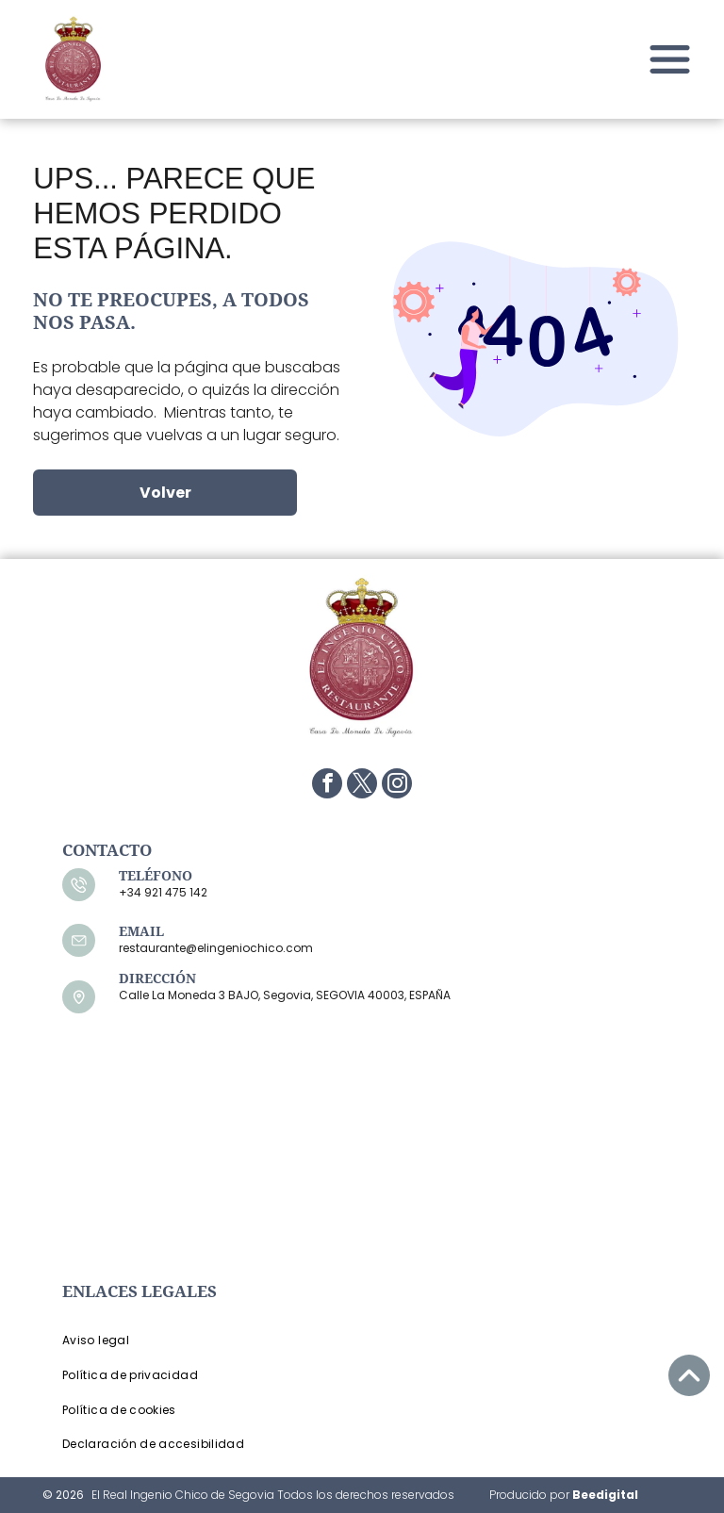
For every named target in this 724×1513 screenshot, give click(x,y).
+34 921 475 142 (163, 892)
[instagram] (397, 785)
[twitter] (362, 785)
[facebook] (327, 785)
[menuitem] (203, 1341)
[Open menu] (670, 59)
